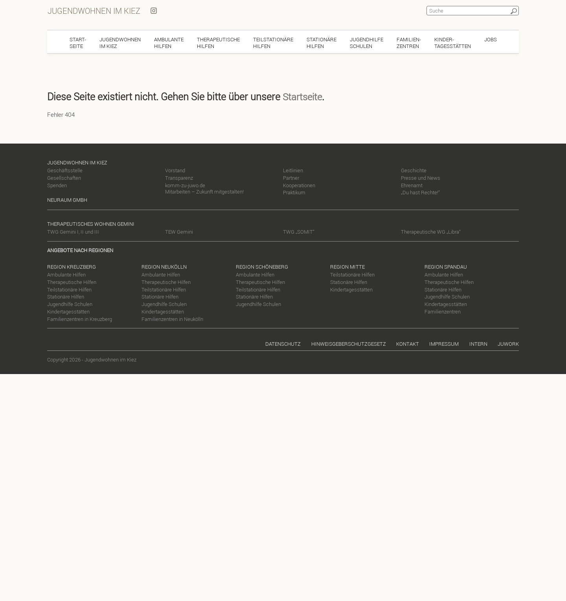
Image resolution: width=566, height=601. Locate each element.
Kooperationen (299, 184)
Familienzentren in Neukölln (172, 318)
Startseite (302, 96)
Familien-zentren (409, 42)
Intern (478, 343)
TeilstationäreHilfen (273, 42)
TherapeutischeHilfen (218, 42)
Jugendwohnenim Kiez (120, 42)
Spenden (57, 184)
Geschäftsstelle (65, 169)
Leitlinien (293, 169)
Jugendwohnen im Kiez (93, 10)
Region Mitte (347, 266)
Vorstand (175, 169)
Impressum (444, 343)
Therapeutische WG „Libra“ (431, 231)
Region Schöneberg (262, 266)
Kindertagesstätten (68, 311)
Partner (291, 177)
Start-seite (78, 42)
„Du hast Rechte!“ (420, 192)
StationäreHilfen (321, 42)
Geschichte (413, 169)
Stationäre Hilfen (65, 296)
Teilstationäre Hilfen (69, 289)
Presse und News (420, 177)
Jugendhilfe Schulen (69, 303)
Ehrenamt (412, 184)
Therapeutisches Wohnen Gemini (90, 223)
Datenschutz (283, 343)
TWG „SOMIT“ (298, 231)
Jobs (490, 38)
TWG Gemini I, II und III (73, 231)
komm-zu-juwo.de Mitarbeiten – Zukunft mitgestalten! (204, 187)
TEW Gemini (179, 231)
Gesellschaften (64, 177)
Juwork (508, 343)
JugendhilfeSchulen (366, 42)
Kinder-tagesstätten (452, 42)
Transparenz (179, 177)
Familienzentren (442, 311)
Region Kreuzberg (71, 266)
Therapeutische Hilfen (71, 281)
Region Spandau (445, 266)
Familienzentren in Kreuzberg (79, 318)
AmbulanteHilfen (169, 42)
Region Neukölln (164, 266)
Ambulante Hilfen (66, 274)
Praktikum (294, 192)
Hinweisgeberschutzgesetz (348, 343)
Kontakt (407, 343)
